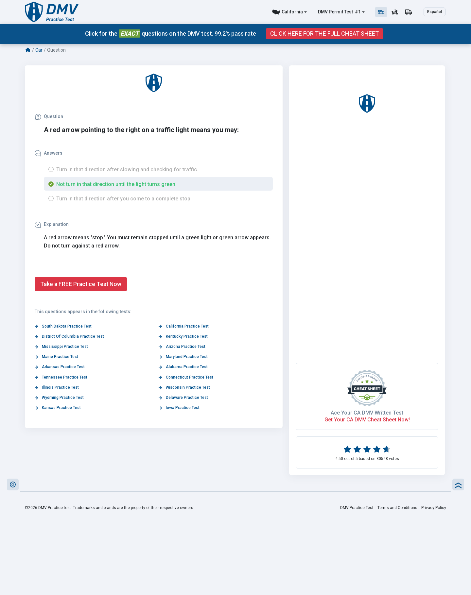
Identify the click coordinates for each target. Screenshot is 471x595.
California (292, 11)
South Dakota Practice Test (63, 326)
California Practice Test (184, 326)
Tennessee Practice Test (61, 377)
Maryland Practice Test (183, 356)
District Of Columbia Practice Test (69, 336)
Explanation (52, 224)
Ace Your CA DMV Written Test (367, 413)
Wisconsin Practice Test (184, 387)
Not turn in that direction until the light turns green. (116, 184)
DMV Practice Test (357, 507)
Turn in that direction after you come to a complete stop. (124, 199)
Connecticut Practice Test (186, 377)
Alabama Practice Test (183, 367)
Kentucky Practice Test (183, 336)
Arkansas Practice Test (60, 367)
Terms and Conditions (397, 507)
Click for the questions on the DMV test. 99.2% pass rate (170, 33)
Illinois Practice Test (57, 387)
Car (39, 50)
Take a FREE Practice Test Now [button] (80, 284)
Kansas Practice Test (58, 407)
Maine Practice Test (56, 356)
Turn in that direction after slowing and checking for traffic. (127, 169)
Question (49, 116)
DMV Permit (330, 11)
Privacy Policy (433, 507)
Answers (48, 153)
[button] (13, 484)
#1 (357, 11)
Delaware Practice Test (183, 397)
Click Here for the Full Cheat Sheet (324, 33)
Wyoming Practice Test (59, 397)
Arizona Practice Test (182, 346)
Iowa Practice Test (179, 407)
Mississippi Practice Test (61, 346)
